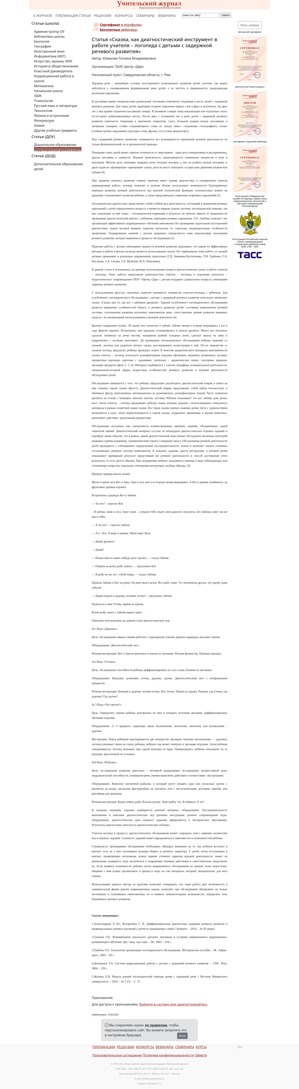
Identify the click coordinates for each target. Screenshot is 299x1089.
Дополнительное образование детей (58, 166)
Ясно (182, 1036)
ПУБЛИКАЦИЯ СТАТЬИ (73, 15)
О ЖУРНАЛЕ (42, 15)
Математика (44, 86)
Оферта (201, 1055)
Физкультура (44, 120)
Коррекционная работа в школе (54, 78)
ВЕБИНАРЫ (167, 15)
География (42, 46)
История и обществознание (56, 66)
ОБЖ (37, 96)
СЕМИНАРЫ (145, 15)
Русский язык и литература (55, 105)
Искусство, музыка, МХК (53, 61)
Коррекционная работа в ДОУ (58, 149)
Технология (43, 110)
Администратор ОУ (49, 31)
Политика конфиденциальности (168, 1055)
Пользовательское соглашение (117, 1055)
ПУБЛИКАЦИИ (103, 1047)
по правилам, (156, 1025)
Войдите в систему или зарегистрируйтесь (173, 1004)
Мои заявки (250, 25)
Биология (41, 41)
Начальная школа (48, 91)
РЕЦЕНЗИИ (103, 15)
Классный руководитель (53, 71)
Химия (39, 125)
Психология (43, 100)
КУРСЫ (201, 1047)
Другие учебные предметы (55, 130)
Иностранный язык (49, 51)
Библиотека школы (49, 36)
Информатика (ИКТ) (49, 56)
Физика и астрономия (51, 115)
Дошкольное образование (55, 144)
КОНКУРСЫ (124, 15)
